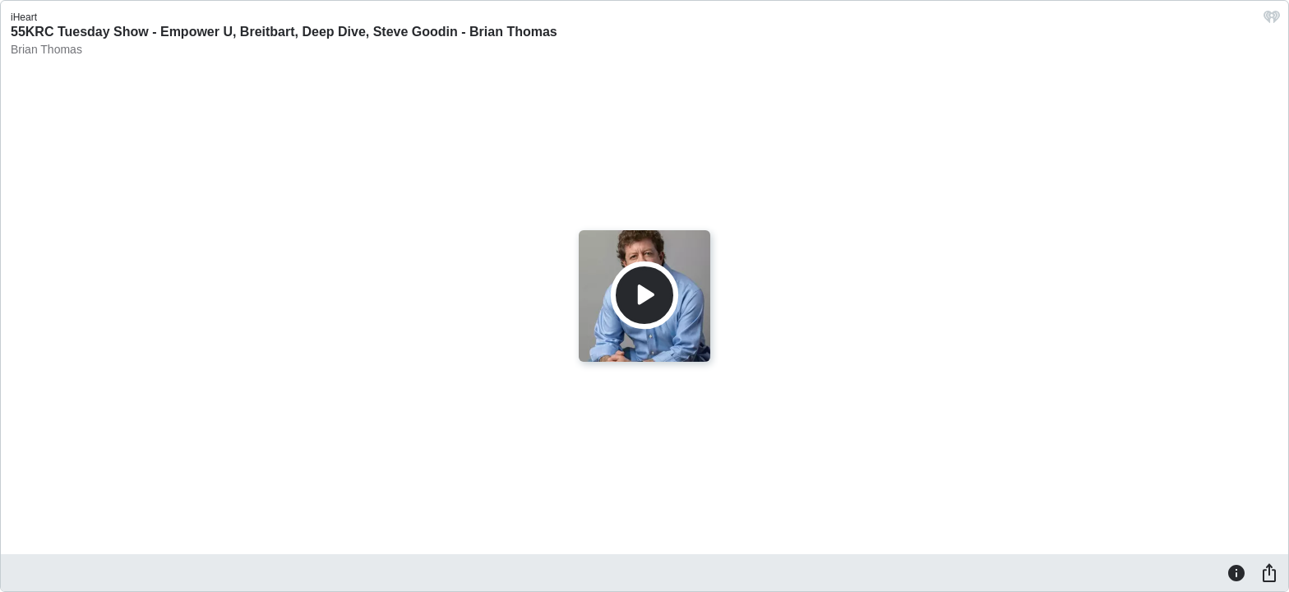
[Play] (644, 295)
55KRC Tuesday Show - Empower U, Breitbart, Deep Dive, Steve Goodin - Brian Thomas (284, 32)
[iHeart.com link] (1272, 20)
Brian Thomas (46, 49)
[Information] (1236, 572)
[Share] (1269, 572)
